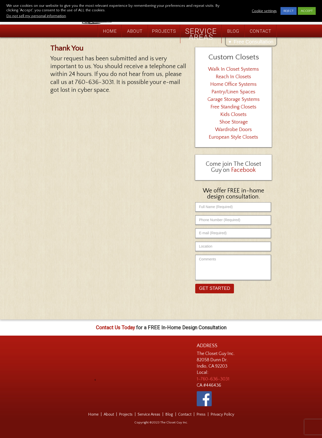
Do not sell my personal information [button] (36, 16)
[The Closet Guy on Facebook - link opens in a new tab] (204, 398)
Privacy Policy (222, 414)
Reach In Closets (233, 76)
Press (201, 414)
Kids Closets (233, 114)
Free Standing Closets (233, 107)
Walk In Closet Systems (233, 69)
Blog (233, 31)
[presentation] (134, 362)
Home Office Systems (233, 84)
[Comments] (233, 267)
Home (110, 31)
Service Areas (201, 34)
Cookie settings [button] (264, 11)
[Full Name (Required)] (233, 207)
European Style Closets (233, 137)
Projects (164, 31)
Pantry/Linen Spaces (233, 92)
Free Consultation (253, 42)
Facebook (243, 170)
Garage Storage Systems (234, 99)
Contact (260, 31)
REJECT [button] (289, 11)
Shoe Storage (233, 122)
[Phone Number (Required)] (233, 220)
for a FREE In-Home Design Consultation (161, 328)
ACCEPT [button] (307, 11)
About (135, 31)
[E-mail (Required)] (233, 233)
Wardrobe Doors (233, 129)
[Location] (233, 246)
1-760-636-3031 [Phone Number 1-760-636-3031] (213, 379)
